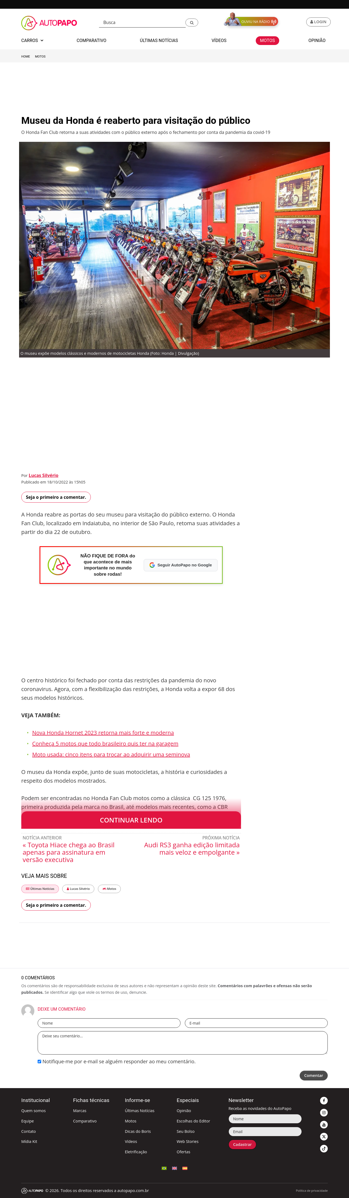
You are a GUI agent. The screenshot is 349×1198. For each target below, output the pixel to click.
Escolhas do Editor (193, 1121)
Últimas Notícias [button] (159, 40)
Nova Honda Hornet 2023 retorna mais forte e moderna (103, 732)
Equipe (27, 1121)
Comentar (313, 1075)
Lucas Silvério (43, 475)
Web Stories (187, 1141)
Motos (40, 56)
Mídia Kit (29, 1141)
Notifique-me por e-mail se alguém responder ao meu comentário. (116, 1061)
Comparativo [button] (91, 40)
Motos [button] (267, 40)
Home (25, 56)
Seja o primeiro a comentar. (56, 497)
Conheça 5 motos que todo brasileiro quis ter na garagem (105, 743)
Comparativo (85, 1121)
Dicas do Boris (138, 1131)
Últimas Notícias (40, 889)
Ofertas (183, 1151)
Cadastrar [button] (242, 1144)
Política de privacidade (312, 1190)
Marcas (79, 1110)
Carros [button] (32, 40)
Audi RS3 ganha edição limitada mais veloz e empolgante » (192, 848)
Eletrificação (136, 1151)
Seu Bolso (186, 1131)
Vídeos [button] (219, 40)
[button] (191, 22)
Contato (28, 1131)
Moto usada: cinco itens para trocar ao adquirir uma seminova (111, 754)
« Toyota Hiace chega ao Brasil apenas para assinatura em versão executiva (69, 852)
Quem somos (33, 1110)
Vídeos (131, 1141)
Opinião (184, 1110)
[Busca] (142, 22)
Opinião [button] (317, 40)
